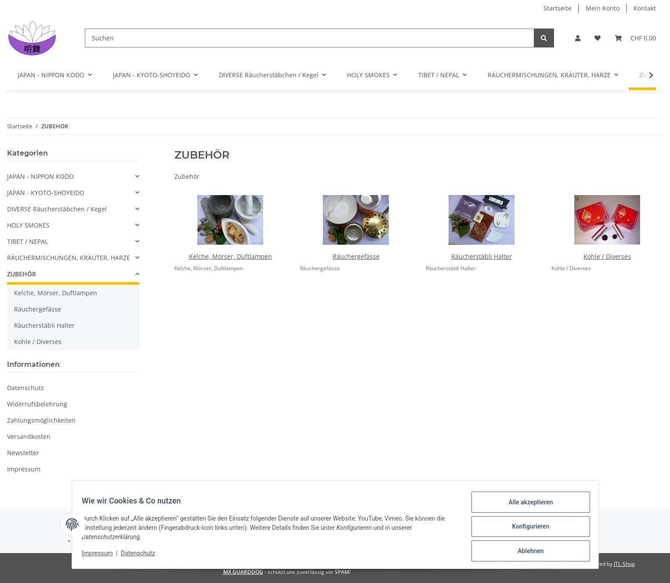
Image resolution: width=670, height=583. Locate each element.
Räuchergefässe (356, 256)
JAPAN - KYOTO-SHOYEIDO (45, 192)
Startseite (557, 8)
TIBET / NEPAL (27, 241)
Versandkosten (29, 436)
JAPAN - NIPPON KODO (40, 176)
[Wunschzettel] (597, 38)
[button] (577, 38)
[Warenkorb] (635, 38)
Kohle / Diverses (607, 256)
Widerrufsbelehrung (37, 404)
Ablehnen (527, 551)
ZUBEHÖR (21, 274)
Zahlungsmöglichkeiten (41, 420)
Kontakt (645, 8)
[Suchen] (309, 38)
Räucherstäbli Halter (481, 256)
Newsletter (23, 453)
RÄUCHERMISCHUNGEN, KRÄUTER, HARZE (68, 257)
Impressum (23, 469)
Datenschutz (25, 388)
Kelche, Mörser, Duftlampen (230, 256)
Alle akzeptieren (526, 506)
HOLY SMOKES (28, 225)
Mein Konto (602, 8)
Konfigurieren (526, 528)
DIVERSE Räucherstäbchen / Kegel (57, 209)
